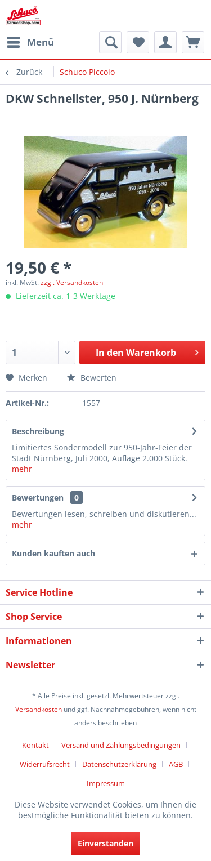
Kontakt (35, 745)
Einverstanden (105, 843)
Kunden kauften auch (53, 553)
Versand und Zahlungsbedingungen (121, 745)
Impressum (106, 783)
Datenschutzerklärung (119, 764)
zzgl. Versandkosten (72, 282)
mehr (22, 468)
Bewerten (91, 377)
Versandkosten (38, 709)
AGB (176, 764)
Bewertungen (38, 497)
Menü (30, 40)
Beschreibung (38, 431)
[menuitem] (30, 42)
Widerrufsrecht (45, 764)
